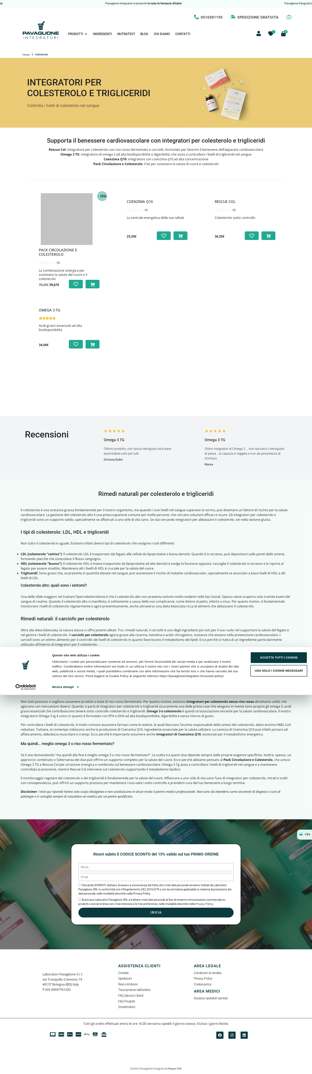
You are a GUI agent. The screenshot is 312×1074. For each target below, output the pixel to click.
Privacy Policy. (204, 904)
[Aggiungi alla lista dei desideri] (76, 284)
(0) (58, 262)
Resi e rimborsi (127, 985)
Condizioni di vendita (207, 973)
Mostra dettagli (63, 1066)
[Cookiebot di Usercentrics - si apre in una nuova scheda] (25, 1066)
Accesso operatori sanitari (211, 999)
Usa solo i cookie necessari (279, 1049)
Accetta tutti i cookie (278, 1037)
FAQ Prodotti (126, 1002)
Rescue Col (57, 149)
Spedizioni (125, 979)
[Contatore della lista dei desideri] (270, 33)
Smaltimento (126, 1007)
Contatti (123, 973)
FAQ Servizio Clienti (130, 996)
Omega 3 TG (49, 310)
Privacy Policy (203, 979)
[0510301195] (196, 17)
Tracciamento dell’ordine (134, 990)
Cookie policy (202, 985)
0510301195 (212, 17)
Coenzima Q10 (140, 201)
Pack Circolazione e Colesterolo (58, 252)
